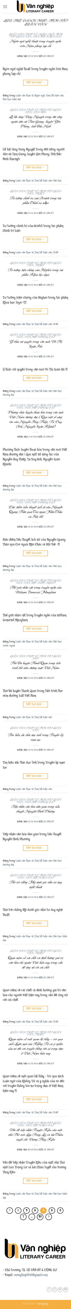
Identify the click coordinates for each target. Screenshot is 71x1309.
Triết (39, 193)
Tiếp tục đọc (35, 82)
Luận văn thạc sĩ (23, 34)
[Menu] (5, 6)
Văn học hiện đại (47, 36)
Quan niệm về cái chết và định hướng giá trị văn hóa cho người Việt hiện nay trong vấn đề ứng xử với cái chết (35, 962)
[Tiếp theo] (48, 1217)
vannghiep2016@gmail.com (31, 1275)
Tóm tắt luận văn (55, 95)
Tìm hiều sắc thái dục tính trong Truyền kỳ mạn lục (35, 737)
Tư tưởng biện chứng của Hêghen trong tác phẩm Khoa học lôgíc (35, 272)
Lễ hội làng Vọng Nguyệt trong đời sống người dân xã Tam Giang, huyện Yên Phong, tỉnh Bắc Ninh (35, 121)
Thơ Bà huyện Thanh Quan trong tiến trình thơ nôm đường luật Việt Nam (35, 665)
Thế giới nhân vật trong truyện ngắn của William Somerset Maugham (35, 590)
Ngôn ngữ (46, 34)
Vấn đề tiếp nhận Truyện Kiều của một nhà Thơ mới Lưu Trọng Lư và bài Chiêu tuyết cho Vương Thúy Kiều (35, 1134)
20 (40, 1217)
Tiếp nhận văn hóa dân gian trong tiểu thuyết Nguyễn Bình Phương (35, 809)
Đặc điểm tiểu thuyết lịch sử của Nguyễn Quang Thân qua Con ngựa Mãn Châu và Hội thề (35, 512)
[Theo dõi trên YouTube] (65, 1289)
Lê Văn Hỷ (48, 56)
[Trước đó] (9, 1210)
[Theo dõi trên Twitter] (60, 1289)
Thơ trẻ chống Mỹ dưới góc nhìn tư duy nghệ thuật (35, 884)
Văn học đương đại (39, 337)
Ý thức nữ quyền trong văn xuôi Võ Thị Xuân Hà (35, 344)
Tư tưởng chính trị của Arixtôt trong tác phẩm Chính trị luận (35, 200)
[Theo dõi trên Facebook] (49, 1289)
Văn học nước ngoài (39, 583)
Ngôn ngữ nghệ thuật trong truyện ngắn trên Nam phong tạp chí (35, 43)
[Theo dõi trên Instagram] (54, 1289)
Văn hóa (39, 112)
